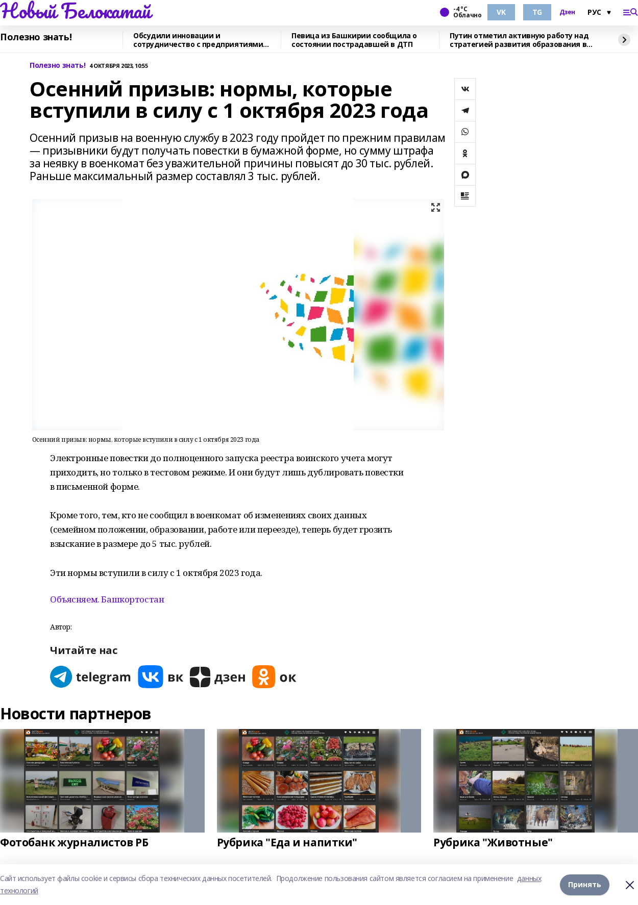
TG (537, 12)
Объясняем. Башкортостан (107, 599)
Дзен (567, 12)
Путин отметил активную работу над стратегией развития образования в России (519, 40)
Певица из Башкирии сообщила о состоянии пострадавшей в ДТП (354, 40)
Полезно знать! (35, 37)
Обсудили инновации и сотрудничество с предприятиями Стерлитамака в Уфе (198, 40)
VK (501, 12)
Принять (584, 884)
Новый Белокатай (75, 11)
